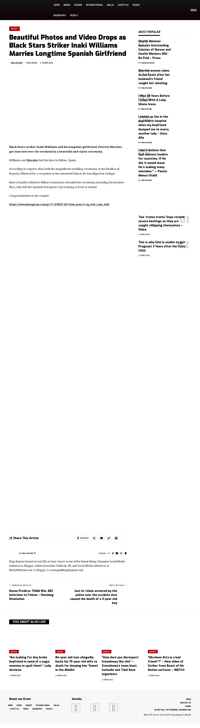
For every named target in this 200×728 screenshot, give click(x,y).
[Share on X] (92, 539)
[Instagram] (120, 554)
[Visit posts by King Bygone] (13, 554)
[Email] (100, 539)
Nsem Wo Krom (148, 60)
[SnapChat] (125, 554)
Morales (33, 160)
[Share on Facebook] (80, 539)
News (15, 29)
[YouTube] (116, 554)
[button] (184, 10)
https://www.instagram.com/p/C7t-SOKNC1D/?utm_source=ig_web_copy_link (63, 205)
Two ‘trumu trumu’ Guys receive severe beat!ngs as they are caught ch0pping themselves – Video (161, 221)
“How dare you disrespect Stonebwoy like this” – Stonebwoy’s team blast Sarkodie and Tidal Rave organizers (120, 667)
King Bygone (18, 63)
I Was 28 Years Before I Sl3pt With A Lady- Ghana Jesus (154, 98)
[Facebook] (112, 554)
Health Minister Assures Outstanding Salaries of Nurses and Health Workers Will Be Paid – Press (154, 47)
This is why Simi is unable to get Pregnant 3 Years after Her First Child (161, 244)
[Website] (107, 554)
